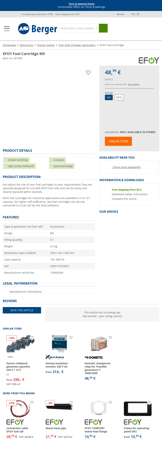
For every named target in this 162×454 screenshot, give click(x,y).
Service (120, 14)
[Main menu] (7, 28)
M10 (119, 97)
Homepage (9, 45)
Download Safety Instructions (130, 194)
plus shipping (133, 84)
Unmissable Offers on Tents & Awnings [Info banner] (81, 5)
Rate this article (21, 310)
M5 (109, 97)
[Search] (79, 28)
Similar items (118, 141)
